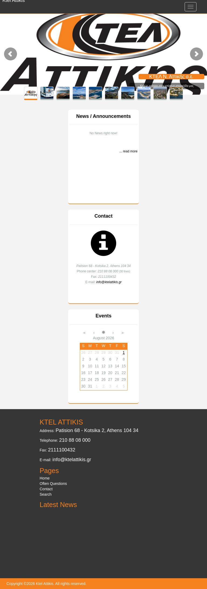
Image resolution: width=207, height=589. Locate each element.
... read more (128, 151)
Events (103, 316)
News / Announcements (103, 116)
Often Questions (53, 483)
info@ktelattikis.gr (109, 282)
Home (45, 478)
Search (45, 494)
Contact (104, 216)
